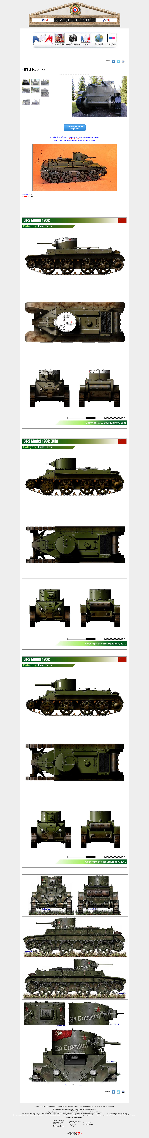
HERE (31, 196)
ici (113, 1106)
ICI (31, 195)
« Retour (107, 61)
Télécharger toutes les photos (74, 127)
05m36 (71, 1085)
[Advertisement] (74, 55)
